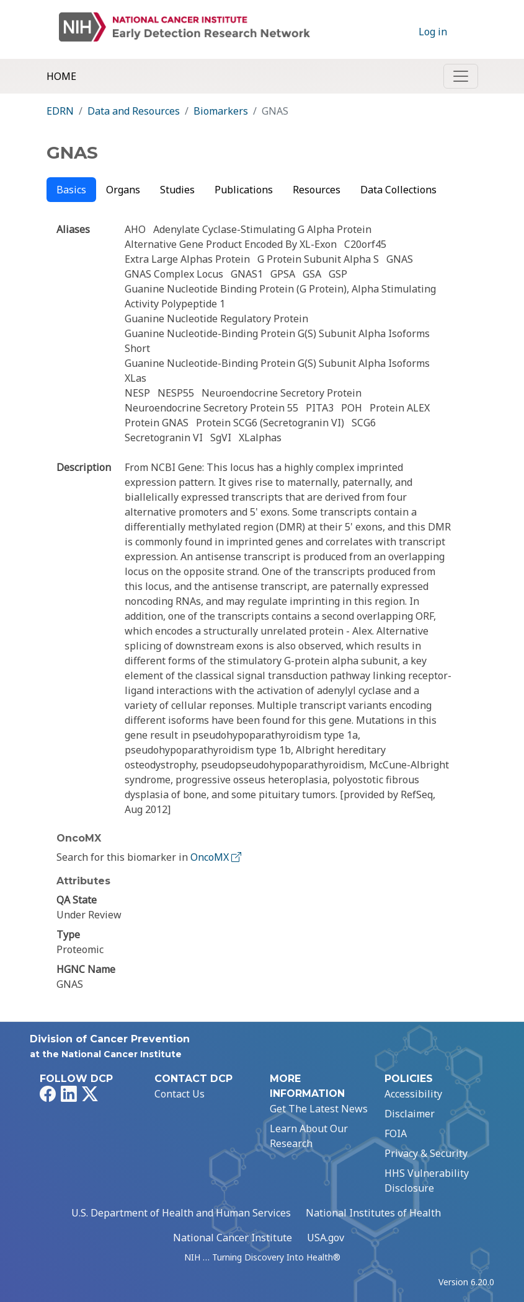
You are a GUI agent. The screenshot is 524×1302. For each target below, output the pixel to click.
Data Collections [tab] (398, 189)
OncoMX (217, 857)
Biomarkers (220, 111)
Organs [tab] (123, 189)
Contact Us (179, 1094)
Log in (433, 31)
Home (61, 76)
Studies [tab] (177, 189)
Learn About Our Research (309, 1136)
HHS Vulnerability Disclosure (426, 1180)
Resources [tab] (316, 189)
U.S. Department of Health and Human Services (181, 1213)
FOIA (395, 1133)
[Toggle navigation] (460, 76)
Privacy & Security (426, 1153)
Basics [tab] (71, 189)
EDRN (60, 111)
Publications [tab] (244, 189)
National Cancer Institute (232, 1237)
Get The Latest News (319, 1108)
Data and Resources (133, 111)
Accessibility (413, 1094)
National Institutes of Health (373, 1213)
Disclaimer (409, 1113)
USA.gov (325, 1237)
